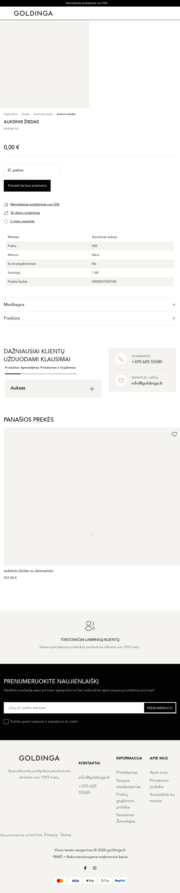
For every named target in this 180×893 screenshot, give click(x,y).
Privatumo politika (159, 784)
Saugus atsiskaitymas (128, 784)
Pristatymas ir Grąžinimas (58, 368)
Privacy (50, 835)
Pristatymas (127, 772)
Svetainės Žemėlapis (125, 818)
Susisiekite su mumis (162, 798)
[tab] (90, 305)
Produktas (12, 368)
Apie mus (159, 772)
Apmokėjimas (29, 368)
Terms (65, 835)
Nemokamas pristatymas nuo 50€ (86, 3)
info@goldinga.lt (94, 777)
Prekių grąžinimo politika (125, 801)
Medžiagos (90, 305)
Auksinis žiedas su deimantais (28, 571)
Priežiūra (90, 318)
